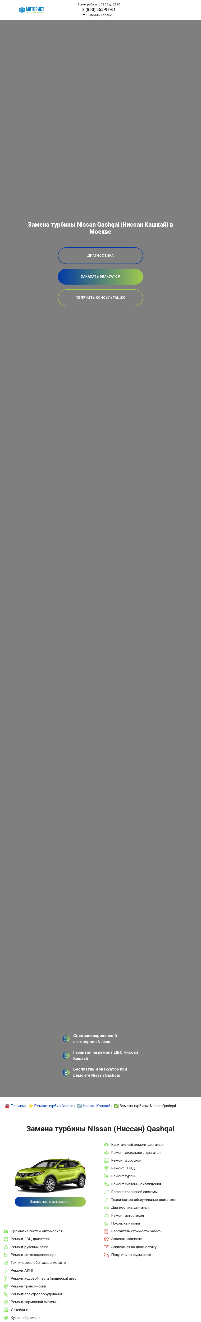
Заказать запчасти (126, 1239)
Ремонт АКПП (22, 1270)
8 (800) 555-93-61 (99, 9)
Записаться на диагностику (133, 1247)
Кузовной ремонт (25, 1318)
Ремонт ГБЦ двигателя (30, 1239)
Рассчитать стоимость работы (136, 1231)
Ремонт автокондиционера (33, 1255)
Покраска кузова (125, 1223)
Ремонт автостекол (127, 1215)
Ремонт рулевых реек (29, 1247)
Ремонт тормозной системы (34, 1302)
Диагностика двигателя (130, 1207)
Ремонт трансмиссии (28, 1286)
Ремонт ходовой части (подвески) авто (44, 1278)
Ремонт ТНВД (123, 1168)
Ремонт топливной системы (134, 1192)
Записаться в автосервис (50, 1201)
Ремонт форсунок (126, 1160)
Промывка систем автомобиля (36, 1231)
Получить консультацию (131, 1255)
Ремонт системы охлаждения (136, 1184)
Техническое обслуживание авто (38, 1262)
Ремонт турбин (123, 1176)
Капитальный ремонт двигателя (137, 1144)
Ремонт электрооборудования (37, 1294)
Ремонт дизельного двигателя (136, 1152)
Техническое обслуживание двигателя (143, 1200)
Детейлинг (19, 1310)
